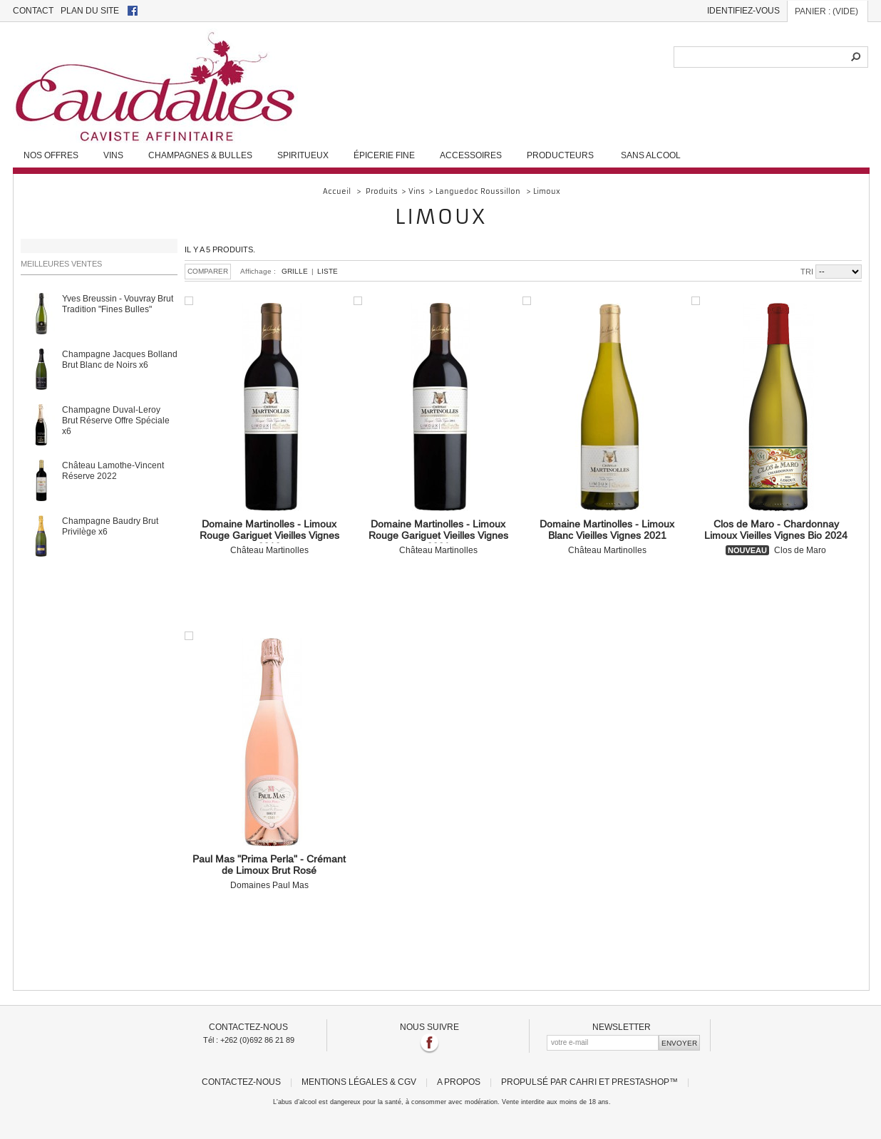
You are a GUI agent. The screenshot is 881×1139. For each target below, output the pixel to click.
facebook (133, 11)
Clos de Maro (776, 536)
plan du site (90, 10)
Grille (295, 271)
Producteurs (560, 155)
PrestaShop (640, 1081)
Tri (806, 272)
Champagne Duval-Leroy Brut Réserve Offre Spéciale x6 (116, 420)
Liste (327, 271)
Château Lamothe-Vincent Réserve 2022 (113, 470)
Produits (382, 191)
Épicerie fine (384, 155)
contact (33, 10)
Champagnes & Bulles (200, 155)
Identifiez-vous (743, 10)
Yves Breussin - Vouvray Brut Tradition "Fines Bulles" (117, 303)
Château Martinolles (269, 536)
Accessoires (471, 155)
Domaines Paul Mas (269, 871)
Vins (113, 155)
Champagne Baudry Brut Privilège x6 (110, 526)
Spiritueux (303, 155)
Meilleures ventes (61, 264)
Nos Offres (51, 155)
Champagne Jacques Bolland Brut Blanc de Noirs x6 (119, 359)
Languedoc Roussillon (479, 191)
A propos (458, 1081)
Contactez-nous (241, 1081)
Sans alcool (651, 155)
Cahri (583, 1081)
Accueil (337, 191)
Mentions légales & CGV (359, 1081)
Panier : (826, 11)
